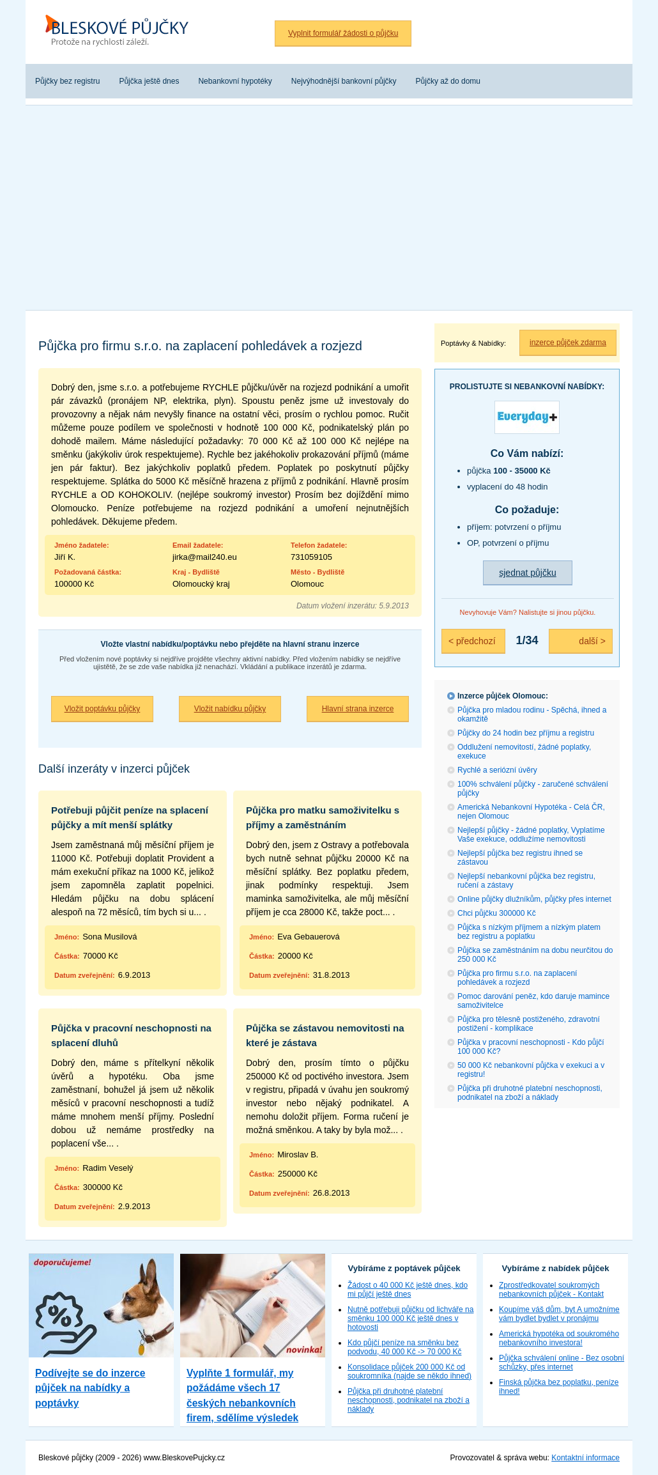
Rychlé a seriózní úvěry (497, 770)
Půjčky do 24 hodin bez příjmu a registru (525, 733)
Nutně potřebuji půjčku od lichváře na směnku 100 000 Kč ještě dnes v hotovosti (410, 1318)
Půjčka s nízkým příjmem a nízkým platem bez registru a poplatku (529, 932)
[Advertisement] (329, 207)
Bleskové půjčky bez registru (121, 32)
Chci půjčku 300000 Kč (496, 913)
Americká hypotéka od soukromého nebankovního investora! (559, 1338)
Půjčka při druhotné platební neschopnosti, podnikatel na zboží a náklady (529, 1093)
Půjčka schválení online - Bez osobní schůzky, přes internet (561, 1362)
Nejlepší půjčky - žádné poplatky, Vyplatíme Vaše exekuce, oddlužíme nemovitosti (531, 835)
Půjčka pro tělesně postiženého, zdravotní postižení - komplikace (528, 1024)
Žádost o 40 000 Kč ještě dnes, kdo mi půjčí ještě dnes (408, 1290)
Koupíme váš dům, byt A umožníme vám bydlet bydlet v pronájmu (559, 1314)
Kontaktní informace (585, 1457)
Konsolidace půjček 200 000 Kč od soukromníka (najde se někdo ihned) (409, 1371)
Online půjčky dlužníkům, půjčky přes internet (534, 899)
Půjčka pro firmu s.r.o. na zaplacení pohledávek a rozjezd (517, 978)
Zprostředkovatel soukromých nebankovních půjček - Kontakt (551, 1290)
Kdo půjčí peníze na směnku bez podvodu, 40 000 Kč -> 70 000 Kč (404, 1347)
